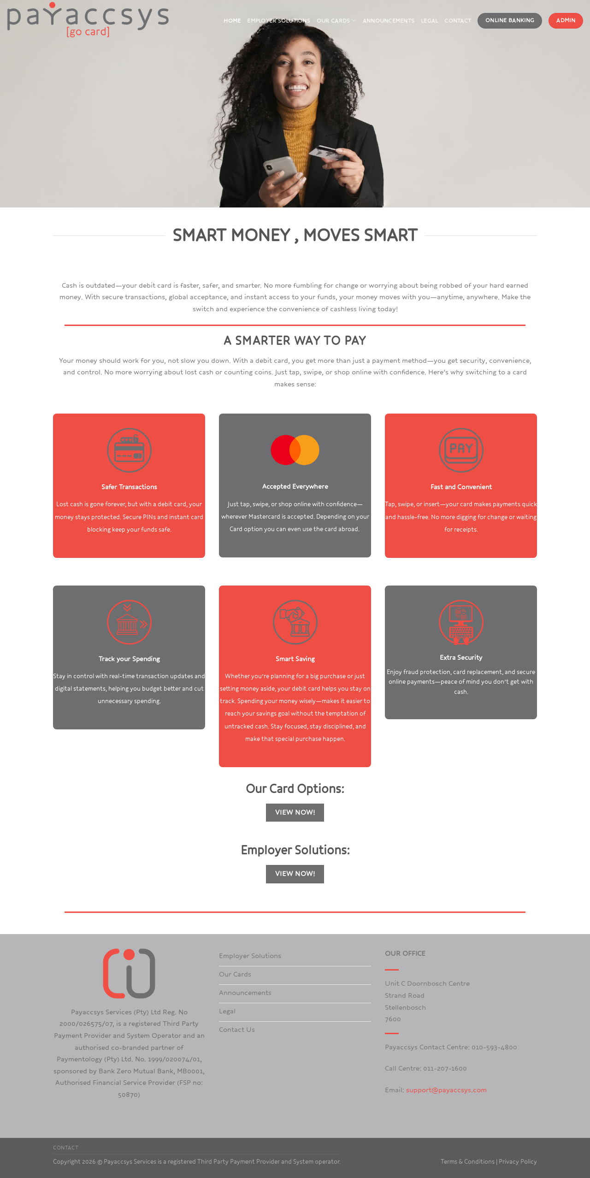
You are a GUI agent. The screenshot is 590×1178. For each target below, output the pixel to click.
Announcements (388, 21)
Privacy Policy (518, 1161)
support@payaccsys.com (446, 1090)
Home (232, 21)
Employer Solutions (278, 21)
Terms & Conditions (468, 1161)
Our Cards (336, 20)
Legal (429, 21)
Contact (457, 21)
